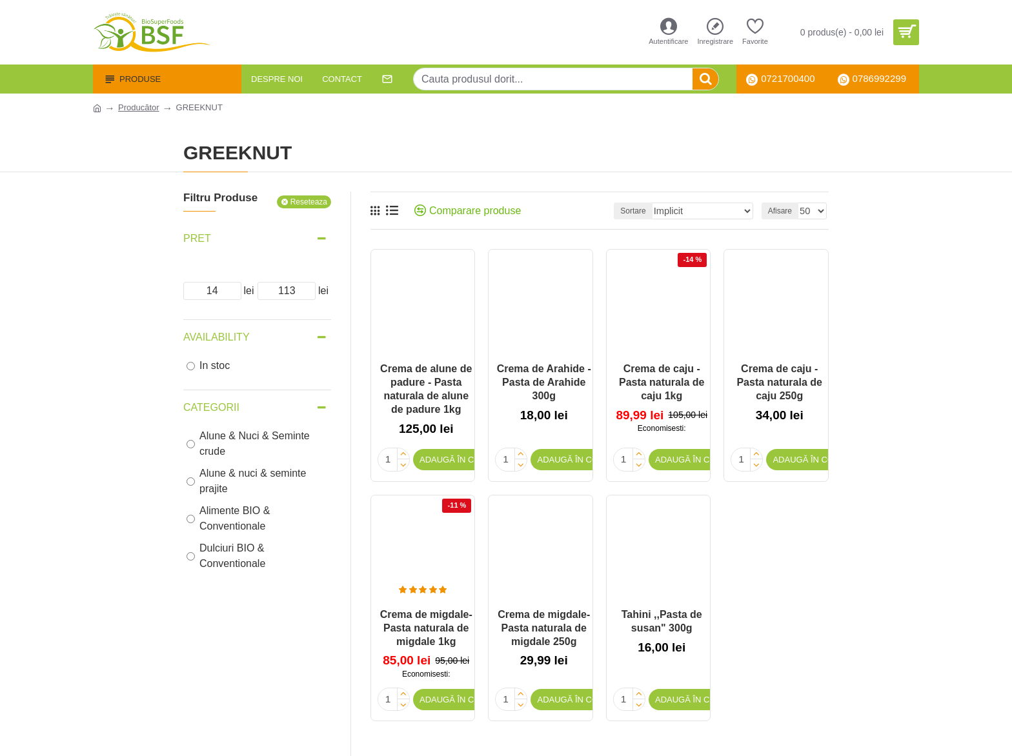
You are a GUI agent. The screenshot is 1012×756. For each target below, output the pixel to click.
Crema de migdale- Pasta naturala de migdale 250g (544, 626)
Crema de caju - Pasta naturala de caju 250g (779, 382)
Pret (197, 238)
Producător (138, 107)
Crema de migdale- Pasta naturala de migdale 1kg (426, 626)
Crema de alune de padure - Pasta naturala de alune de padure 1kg (426, 388)
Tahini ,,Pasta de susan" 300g (662, 619)
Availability (216, 337)
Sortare (650, 210)
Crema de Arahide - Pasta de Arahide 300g (544, 382)
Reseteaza (308, 201)
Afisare (782, 210)
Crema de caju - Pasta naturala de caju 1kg (662, 382)
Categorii (211, 407)
